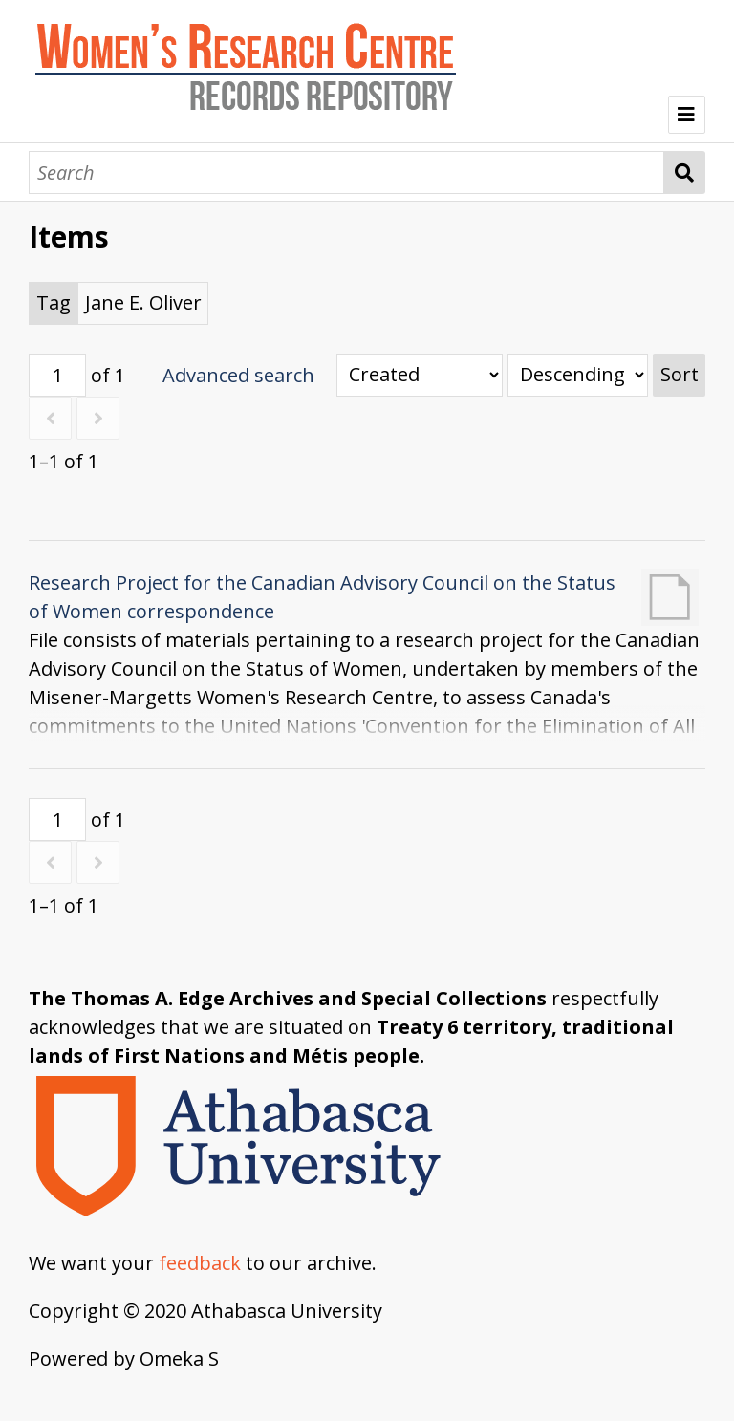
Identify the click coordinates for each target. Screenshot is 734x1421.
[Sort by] (419, 375)
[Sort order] (577, 375)
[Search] (346, 172)
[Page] (57, 375)
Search (684, 172)
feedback (200, 1263)
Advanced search (238, 375)
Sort (679, 374)
